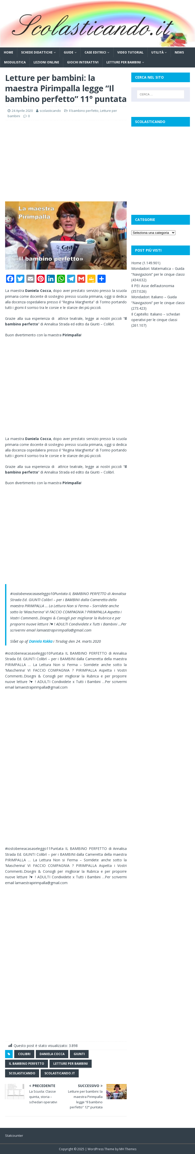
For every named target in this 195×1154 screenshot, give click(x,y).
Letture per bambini (123, 62)
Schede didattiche (37, 52)
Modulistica (15, 62)
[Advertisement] (66, 160)
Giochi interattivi (83, 62)
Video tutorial (130, 52)
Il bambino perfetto (84, 110)
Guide (68, 52)
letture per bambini (70, 1063)
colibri (24, 1054)
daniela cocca (52, 1054)
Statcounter (14, 1135)
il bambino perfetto (26, 1063)
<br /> (20, 720)
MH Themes (127, 1149)
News (179, 52)
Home (8, 52)
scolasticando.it (59, 1073)
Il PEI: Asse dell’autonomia (152, 285)
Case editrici (95, 52)
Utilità (157, 52)
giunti (79, 1054)
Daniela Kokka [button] (40, 641)
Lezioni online (46, 62)
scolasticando (50, 110)
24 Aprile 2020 (22, 110)
